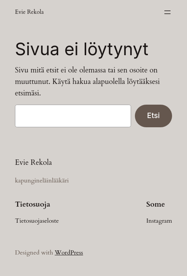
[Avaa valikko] (167, 12)
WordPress (69, 252)
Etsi (153, 115)
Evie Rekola (29, 12)
